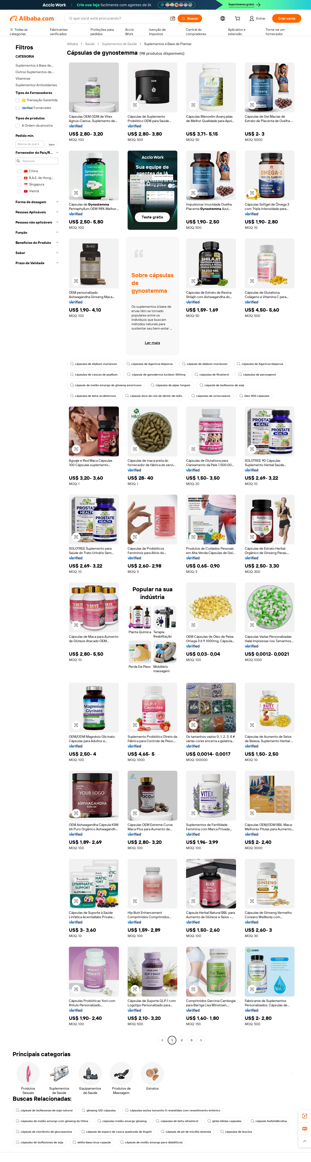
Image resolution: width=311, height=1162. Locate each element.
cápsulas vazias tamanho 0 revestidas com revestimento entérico (172, 1110)
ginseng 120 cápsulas (99, 1110)
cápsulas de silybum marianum (93, 364)
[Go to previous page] (162, 1040)
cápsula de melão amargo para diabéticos (151, 1142)
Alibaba (72, 44)
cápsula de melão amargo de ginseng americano (105, 385)
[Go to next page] (201, 1040)
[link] (304, 1116)
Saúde (90, 44)
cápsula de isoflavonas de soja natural (44, 1110)
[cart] (238, 19)
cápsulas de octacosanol (210, 396)
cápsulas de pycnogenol (257, 375)
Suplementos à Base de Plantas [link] (167, 44)
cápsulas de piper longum (170, 385)
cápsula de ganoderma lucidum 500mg (156, 375)
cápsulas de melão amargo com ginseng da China (52, 1121)
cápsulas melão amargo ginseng (122, 1121)
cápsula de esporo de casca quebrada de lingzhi (116, 1132)
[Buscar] (190, 18)
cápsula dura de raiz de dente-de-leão (153, 396)
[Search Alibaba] (117, 18)
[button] (173, 18)
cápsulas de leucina (236, 1132)
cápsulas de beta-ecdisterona (93, 396)
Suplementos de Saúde (119, 44)
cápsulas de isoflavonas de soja (39, 1142)
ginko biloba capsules (224, 1121)
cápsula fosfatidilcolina (269, 1121)
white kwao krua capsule (92, 1142)
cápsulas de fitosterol (212, 375)
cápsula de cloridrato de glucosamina (44, 1132)
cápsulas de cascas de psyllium (94, 375)
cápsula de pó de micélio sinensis (186, 1132)
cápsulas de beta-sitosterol (177, 1121)
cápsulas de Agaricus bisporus (149, 364)
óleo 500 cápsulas (254, 396)
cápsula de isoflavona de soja (222, 385)
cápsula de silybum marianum (205, 364)
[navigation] (37, 543)
